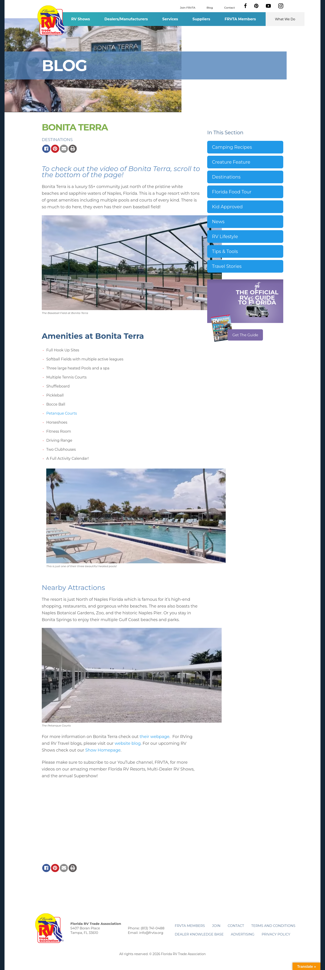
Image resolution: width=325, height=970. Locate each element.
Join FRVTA (187, 7)
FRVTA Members (240, 19)
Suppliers (201, 19)
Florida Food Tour (231, 192)
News (218, 221)
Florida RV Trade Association (51, 20)
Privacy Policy (276, 934)
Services (170, 19)
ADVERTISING (243, 934)
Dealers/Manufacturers (126, 19)
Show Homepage (103, 750)
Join (216, 926)
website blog (128, 743)
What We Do (285, 19)
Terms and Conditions (273, 926)
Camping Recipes (232, 147)
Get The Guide (245, 335)
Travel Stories (226, 266)
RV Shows (80, 19)
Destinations (57, 139)
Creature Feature (231, 162)
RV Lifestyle (225, 236)
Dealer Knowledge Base (199, 934)
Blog (210, 7)
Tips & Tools (225, 251)
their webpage (154, 736)
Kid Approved (227, 206)
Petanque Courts (61, 413)
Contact (229, 7)
